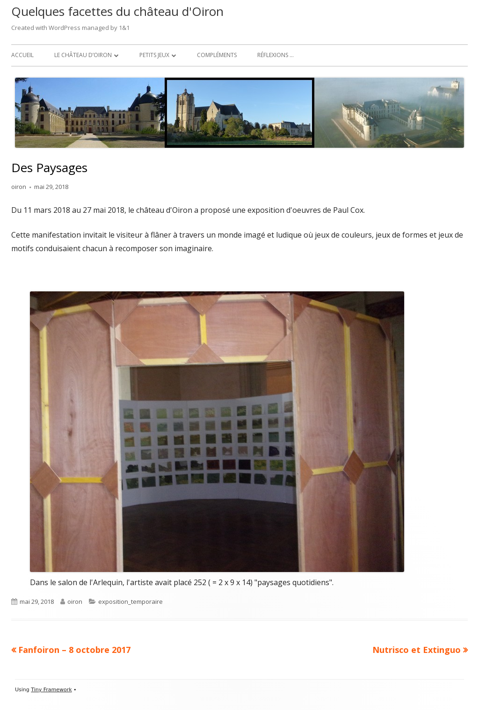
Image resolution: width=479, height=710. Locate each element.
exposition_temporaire (130, 601)
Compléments (217, 55)
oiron (18, 186)
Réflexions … (275, 55)
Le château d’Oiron (83, 55)
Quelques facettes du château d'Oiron (117, 11)
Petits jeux (154, 55)
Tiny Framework (51, 690)
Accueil (22, 55)
